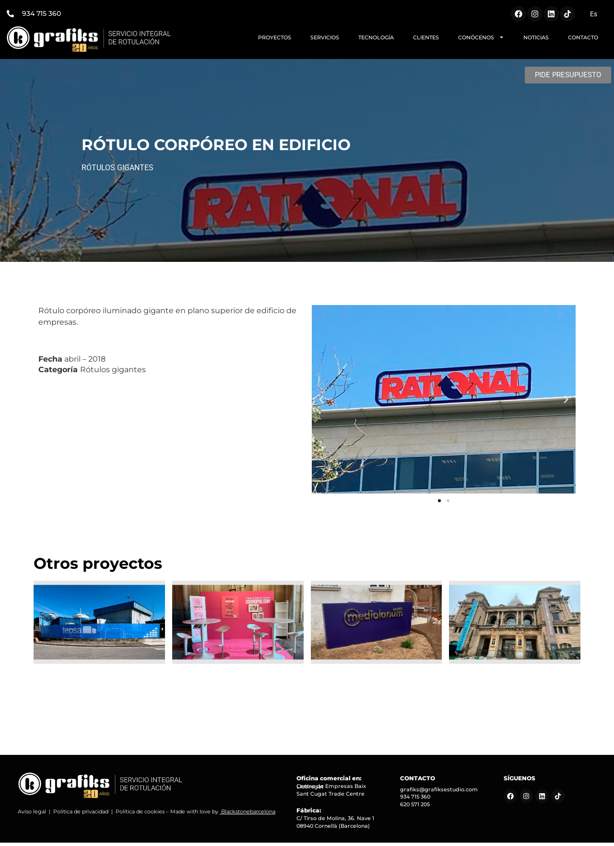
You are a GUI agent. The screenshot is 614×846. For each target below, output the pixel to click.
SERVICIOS (324, 37)
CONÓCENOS (481, 37)
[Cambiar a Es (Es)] (593, 14)
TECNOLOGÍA (376, 37)
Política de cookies (140, 814)
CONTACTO (583, 37)
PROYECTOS (274, 37)
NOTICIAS (536, 37)
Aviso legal (32, 814)
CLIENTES (426, 37)
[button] (321, 403)
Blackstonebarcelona (248, 814)
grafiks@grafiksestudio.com (439, 792)
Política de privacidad (80, 814)
